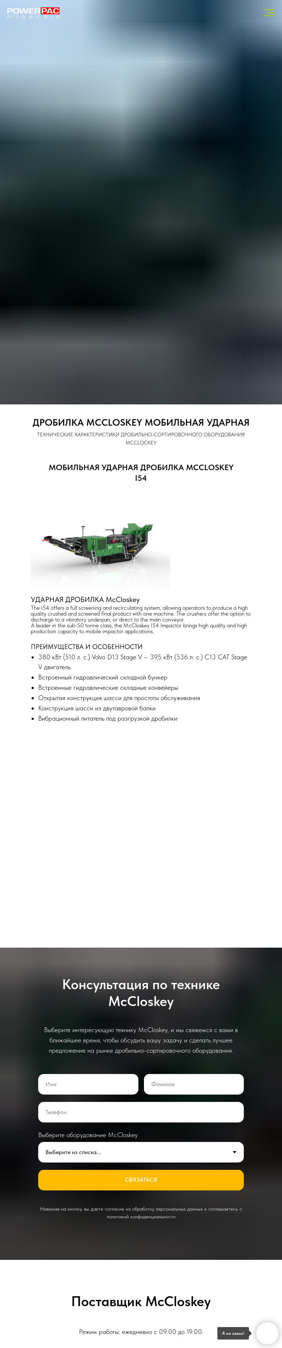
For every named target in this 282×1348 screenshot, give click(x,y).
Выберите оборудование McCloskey (88, 1135)
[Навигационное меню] (269, 13)
